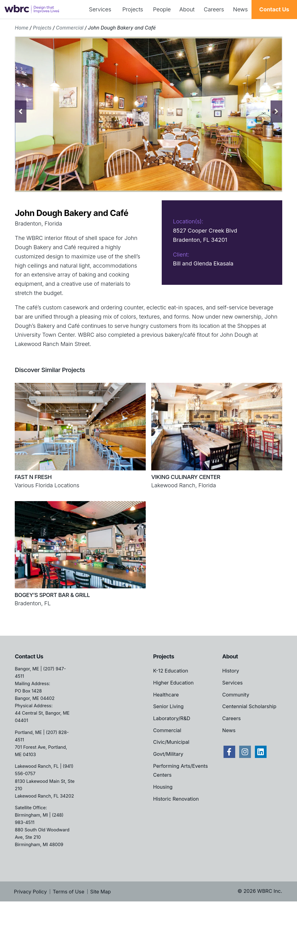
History (230, 698)
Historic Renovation (176, 826)
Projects (132, 9)
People (162, 9)
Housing (162, 814)
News (240, 9)
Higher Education (173, 710)
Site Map (100, 919)
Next (276, 111)
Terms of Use (69, 919)
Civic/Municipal (171, 770)
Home (21, 28)
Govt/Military (168, 782)
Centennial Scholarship (249, 734)
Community (235, 722)
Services (100, 9)
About (187, 9)
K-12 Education (170, 698)
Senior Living (168, 734)
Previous (20, 111)
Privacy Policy (30, 919)
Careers (214, 9)
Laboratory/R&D (171, 746)
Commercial (70, 28)
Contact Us (274, 9)
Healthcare (166, 722)
